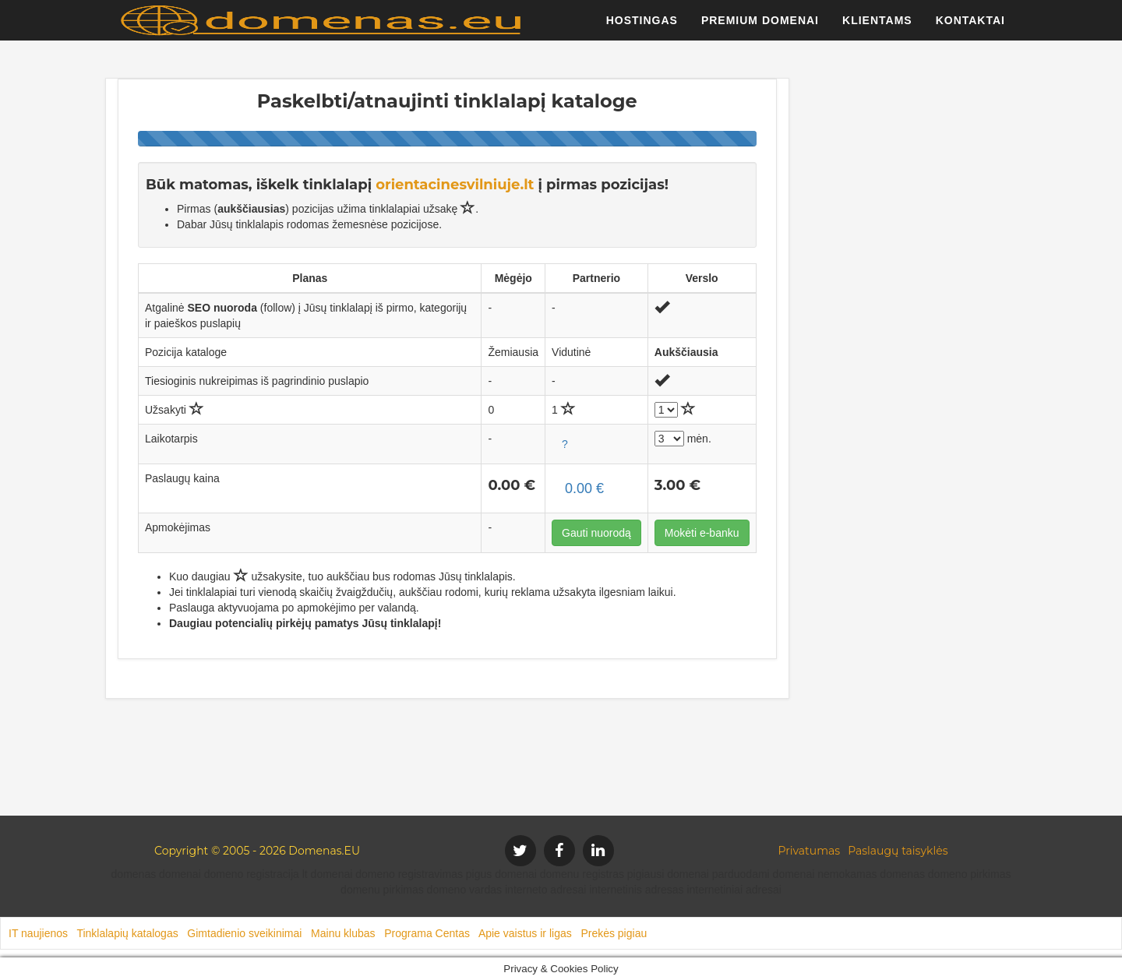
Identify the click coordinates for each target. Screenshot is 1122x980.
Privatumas (809, 851)
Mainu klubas (343, 933)
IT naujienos (38, 933)
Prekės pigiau (613, 933)
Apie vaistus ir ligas (525, 933)
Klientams (877, 27)
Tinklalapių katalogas (127, 933)
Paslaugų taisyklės (897, 851)
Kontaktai (970, 27)
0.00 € (584, 488)
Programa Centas (427, 933)
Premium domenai (760, 27)
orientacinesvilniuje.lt (455, 184)
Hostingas (642, 27)
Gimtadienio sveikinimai (244, 933)
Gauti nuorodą (596, 533)
